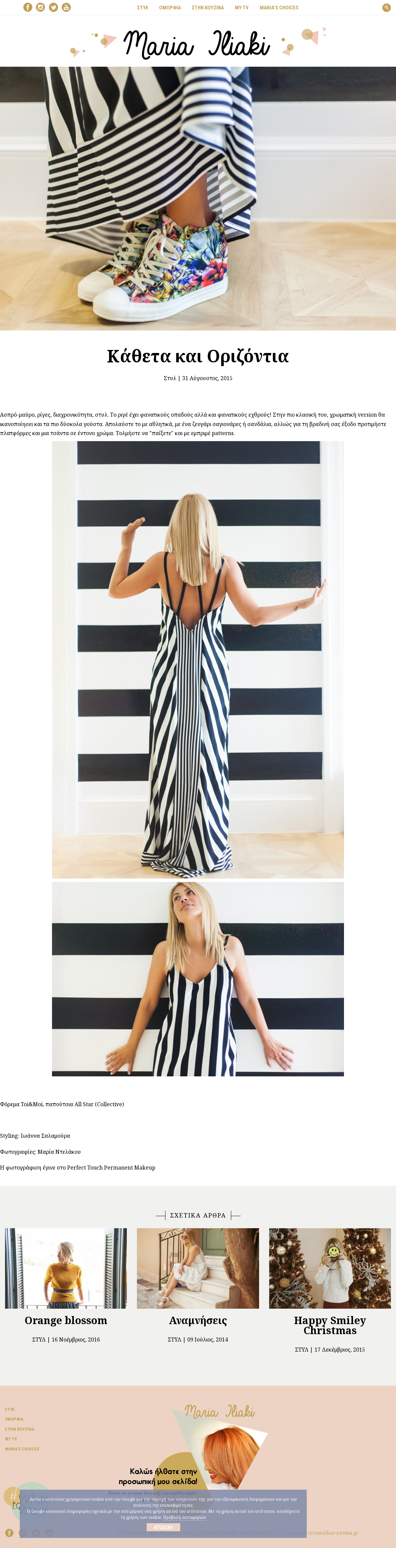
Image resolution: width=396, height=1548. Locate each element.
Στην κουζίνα (19, 1429)
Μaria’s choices (279, 8)
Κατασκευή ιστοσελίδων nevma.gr (320, 1533)
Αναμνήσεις (198, 1320)
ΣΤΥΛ (142, 8)
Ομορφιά (14, 1419)
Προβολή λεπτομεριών (184, 1517)
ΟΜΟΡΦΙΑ (170, 8)
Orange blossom (65, 1320)
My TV (11, 1438)
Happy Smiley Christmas (330, 1325)
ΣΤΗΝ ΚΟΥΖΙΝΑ (208, 8)
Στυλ (170, 378)
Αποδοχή (163, 1527)
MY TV (242, 8)
